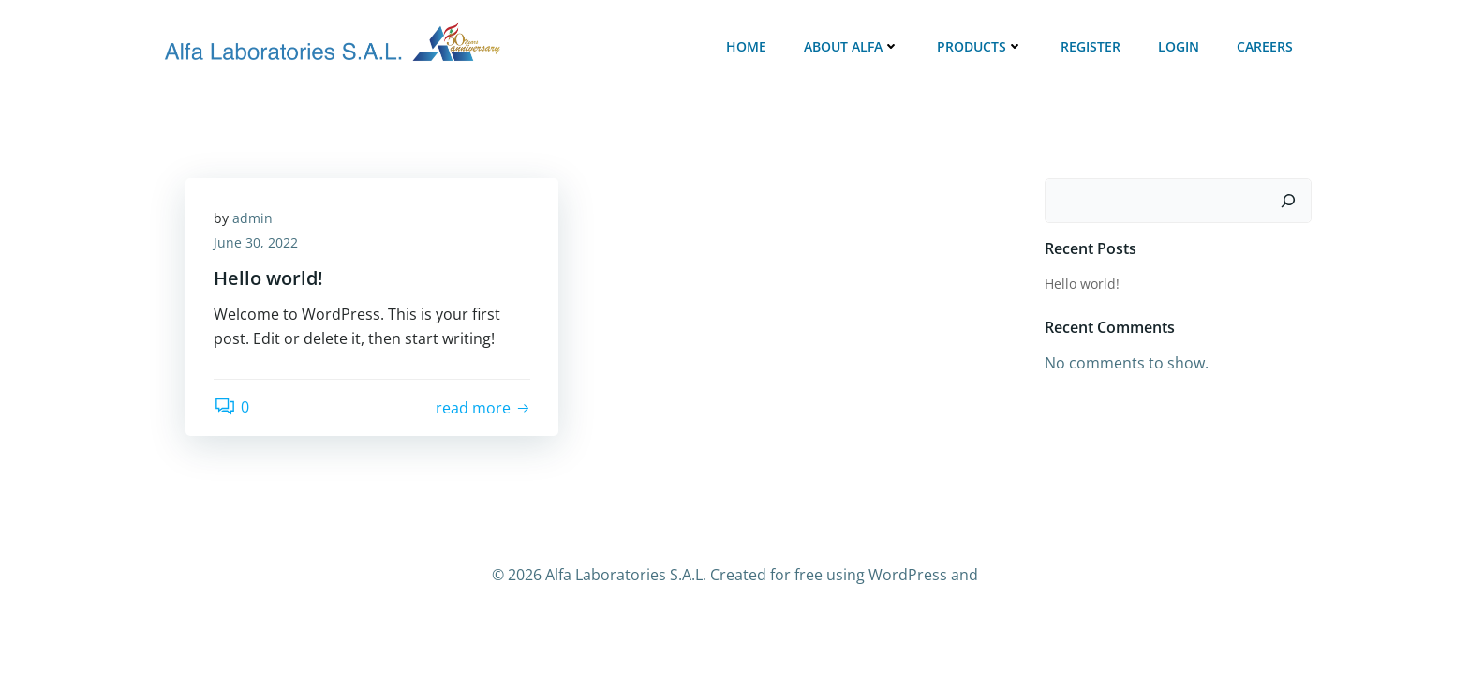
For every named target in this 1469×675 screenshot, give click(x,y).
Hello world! (1082, 283)
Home (746, 46)
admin (252, 218)
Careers (1265, 46)
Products (980, 46)
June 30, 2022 (256, 242)
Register (1090, 46)
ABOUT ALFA (851, 46)
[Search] (1288, 200)
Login (1178, 46)
